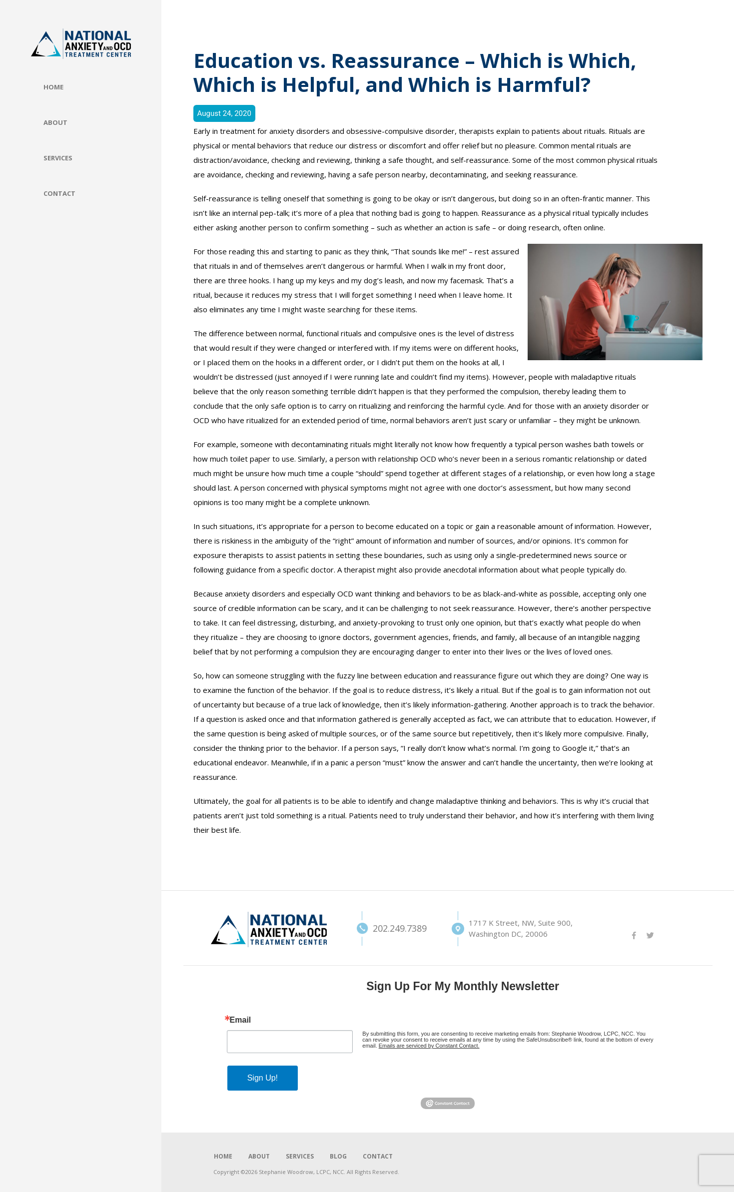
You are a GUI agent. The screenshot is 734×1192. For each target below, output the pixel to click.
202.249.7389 (384, 928)
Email (240, 1020)
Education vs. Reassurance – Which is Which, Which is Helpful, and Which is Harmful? (414, 72)
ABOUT (259, 1156)
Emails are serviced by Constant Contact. (429, 1046)
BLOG (338, 1156)
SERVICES (300, 1156)
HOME (223, 1156)
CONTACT (378, 1156)
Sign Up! (262, 1078)
